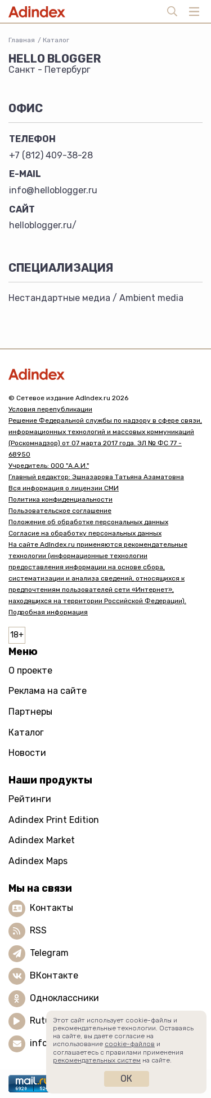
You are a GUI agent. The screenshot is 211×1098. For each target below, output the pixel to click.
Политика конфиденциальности (60, 499)
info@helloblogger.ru (53, 190)
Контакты (51, 907)
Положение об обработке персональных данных (88, 522)
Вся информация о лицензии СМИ (63, 488)
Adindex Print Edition (53, 819)
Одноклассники (64, 998)
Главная (21, 40)
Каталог (56, 40)
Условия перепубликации (50, 409)
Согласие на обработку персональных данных (84, 533)
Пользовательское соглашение (59, 511)
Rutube (45, 1020)
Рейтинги (29, 799)
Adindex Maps (38, 861)
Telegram (49, 953)
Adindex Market (41, 840)
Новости (27, 752)
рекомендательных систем (97, 1060)
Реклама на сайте (47, 690)
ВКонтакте (54, 975)
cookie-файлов (130, 1044)
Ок (126, 1078)
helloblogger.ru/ (43, 225)
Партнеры (30, 711)
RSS (38, 930)
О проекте (30, 670)
